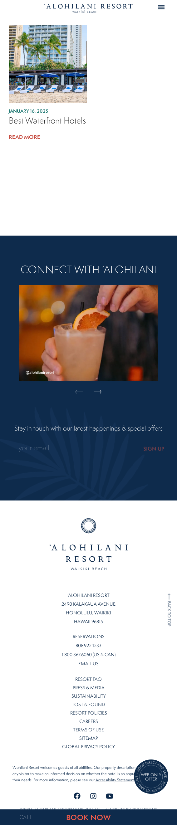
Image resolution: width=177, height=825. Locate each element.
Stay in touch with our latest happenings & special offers (88, 428)
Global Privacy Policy (88, 740)
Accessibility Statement (115, 773)
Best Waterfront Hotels (47, 120)
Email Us (88, 657)
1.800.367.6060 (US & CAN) (89, 648)
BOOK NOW (88, 817)
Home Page (88, 8)
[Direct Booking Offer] (151, 777)
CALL (25, 817)
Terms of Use (88, 723)
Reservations (89, 630)
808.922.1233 (88, 639)
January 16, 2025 (28, 111)
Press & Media (89, 681)
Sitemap (88, 732)
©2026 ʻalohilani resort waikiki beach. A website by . (88, 803)
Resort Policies (88, 707)
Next (98, 314)
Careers (88, 715)
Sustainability (88, 690)
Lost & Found (88, 698)
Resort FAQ (88, 673)
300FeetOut (144, 803)
